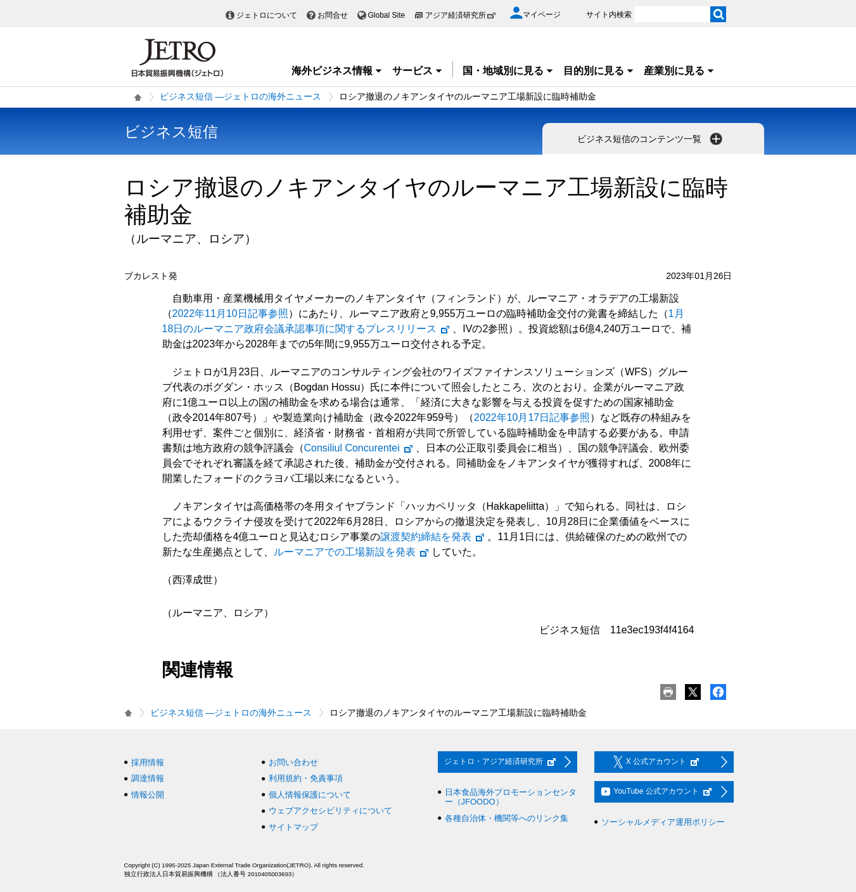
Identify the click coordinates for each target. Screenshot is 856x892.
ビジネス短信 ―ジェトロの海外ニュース (241, 96)
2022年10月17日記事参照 (532, 417)
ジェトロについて (266, 15)
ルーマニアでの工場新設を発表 (352, 551)
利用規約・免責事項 (306, 778)
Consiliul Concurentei (359, 448)
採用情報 (147, 762)
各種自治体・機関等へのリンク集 (506, 818)
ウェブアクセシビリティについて (330, 810)
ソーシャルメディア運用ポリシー (663, 822)
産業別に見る (679, 70)
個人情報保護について (310, 794)
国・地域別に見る (508, 70)
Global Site (387, 15)
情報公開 (147, 794)
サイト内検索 (609, 14)
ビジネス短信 (171, 131)
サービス (417, 70)
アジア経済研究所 (460, 15)
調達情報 (147, 778)
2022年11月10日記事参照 (230, 313)
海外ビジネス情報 (337, 70)
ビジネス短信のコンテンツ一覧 (651, 139)
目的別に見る (598, 70)
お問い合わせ (293, 762)
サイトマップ (293, 827)
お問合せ (332, 15)
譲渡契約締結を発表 (432, 536)
